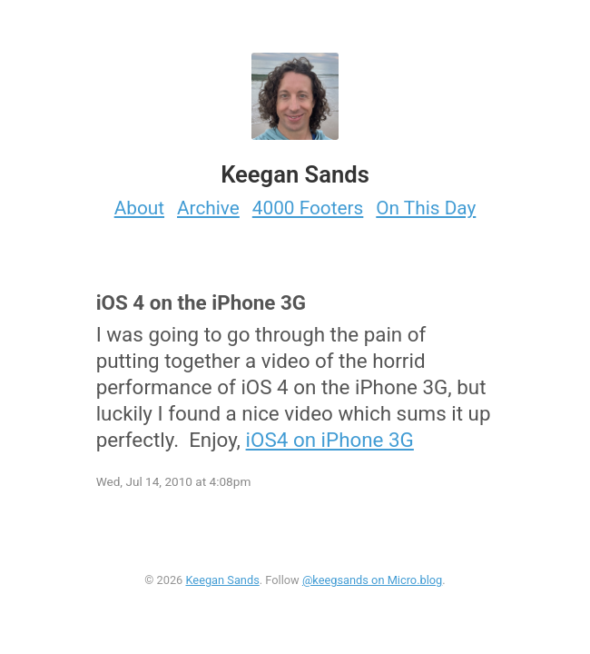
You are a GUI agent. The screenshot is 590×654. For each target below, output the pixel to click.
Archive (208, 208)
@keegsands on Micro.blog (372, 580)
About (139, 208)
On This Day (426, 208)
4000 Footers (308, 208)
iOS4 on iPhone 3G (330, 439)
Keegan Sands (222, 580)
